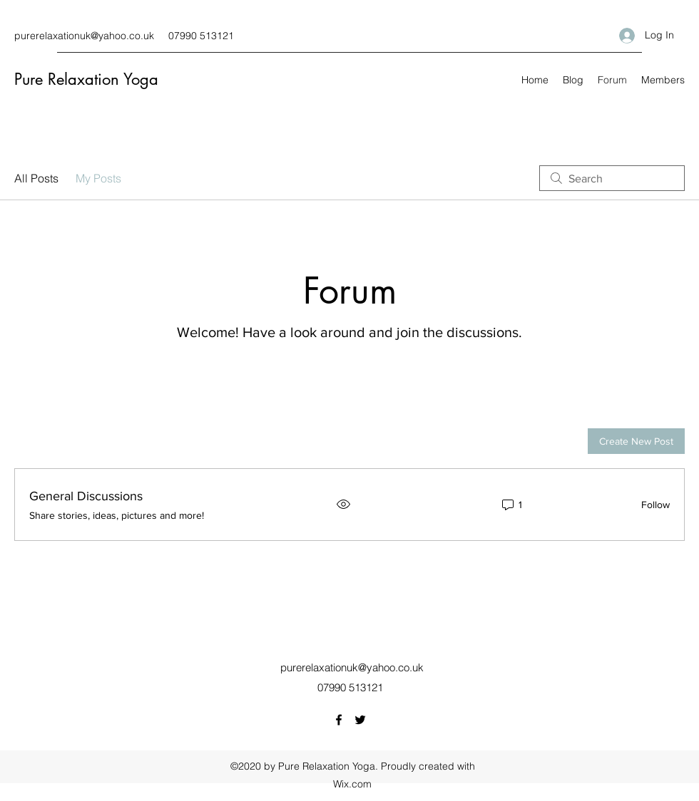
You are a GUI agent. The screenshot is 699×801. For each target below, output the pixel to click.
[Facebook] (339, 720)
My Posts (98, 178)
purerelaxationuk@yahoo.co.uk (84, 35)
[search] (612, 178)
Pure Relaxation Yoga (86, 79)
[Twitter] (360, 720)
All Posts (36, 178)
